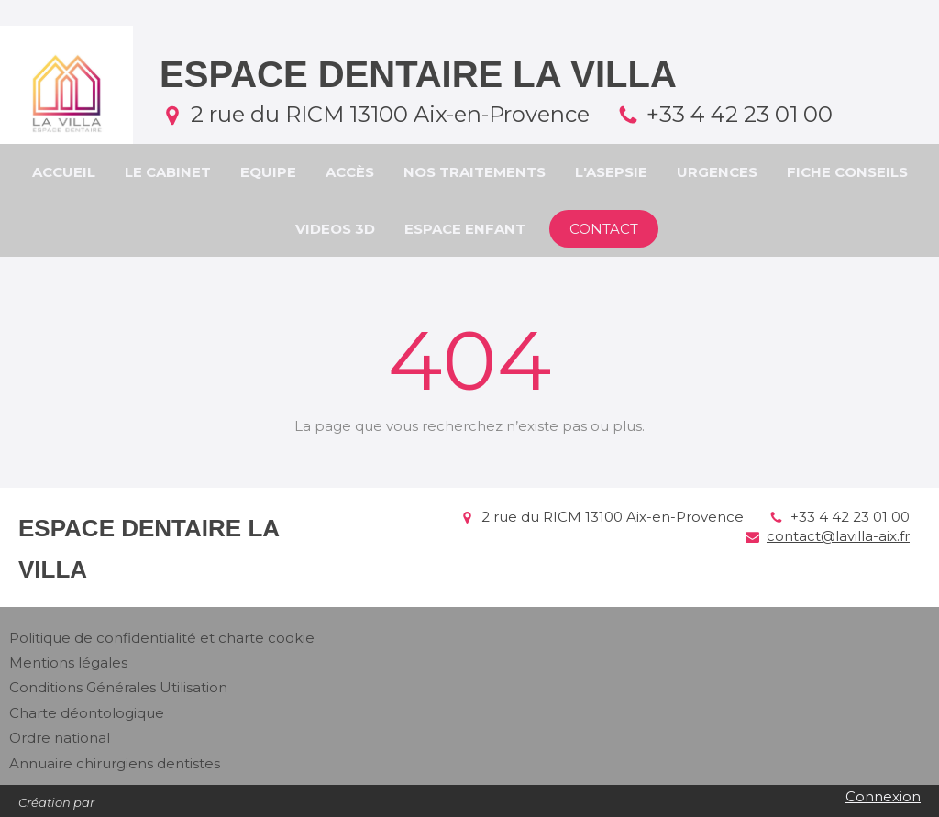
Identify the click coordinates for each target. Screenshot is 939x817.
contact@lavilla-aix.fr (838, 536)
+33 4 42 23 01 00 (739, 114)
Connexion (883, 796)
